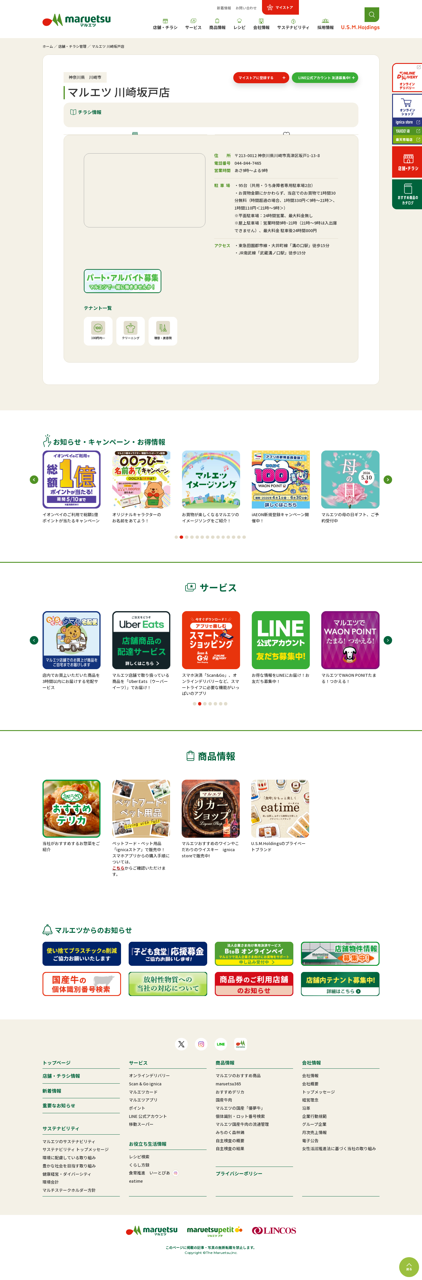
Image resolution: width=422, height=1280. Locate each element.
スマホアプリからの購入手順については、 (141, 876)
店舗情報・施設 (139, 143)
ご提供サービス (290, 143)
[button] (176, 554)
